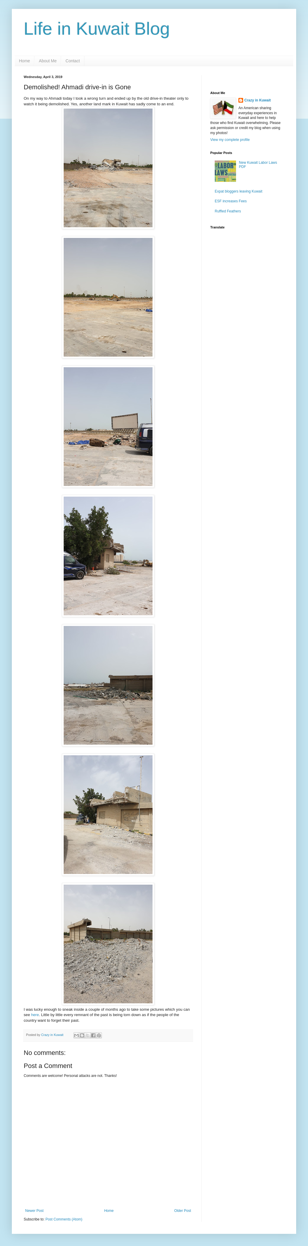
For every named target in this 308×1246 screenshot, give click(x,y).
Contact (72, 60)
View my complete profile (230, 140)
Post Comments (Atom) (63, 1219)
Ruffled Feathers (228, 211)
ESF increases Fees (231, 201)
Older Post (182, 1211)
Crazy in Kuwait (257, 100)
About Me (48, 60)
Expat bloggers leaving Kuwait (238, 191)
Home (24, 60)
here (35, 1015)
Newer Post (34, 1211)
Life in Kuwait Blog (97, 29)
